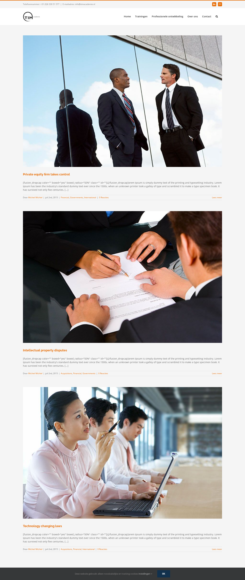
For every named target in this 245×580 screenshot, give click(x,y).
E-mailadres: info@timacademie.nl (79, 4)
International (90, 197)
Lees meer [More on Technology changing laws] (217, 549)
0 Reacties (104, 197)
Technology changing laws (42, 526)
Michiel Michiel (35, 197)
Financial (65, 197)
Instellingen (145, 573)
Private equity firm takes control (46, 174)
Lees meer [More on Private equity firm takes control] (217, 197)
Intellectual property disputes (45, 350)
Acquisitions (66, 373)
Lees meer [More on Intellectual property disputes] (217, 373)
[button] (217, 16)
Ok (163, 573)
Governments (76, 197)
